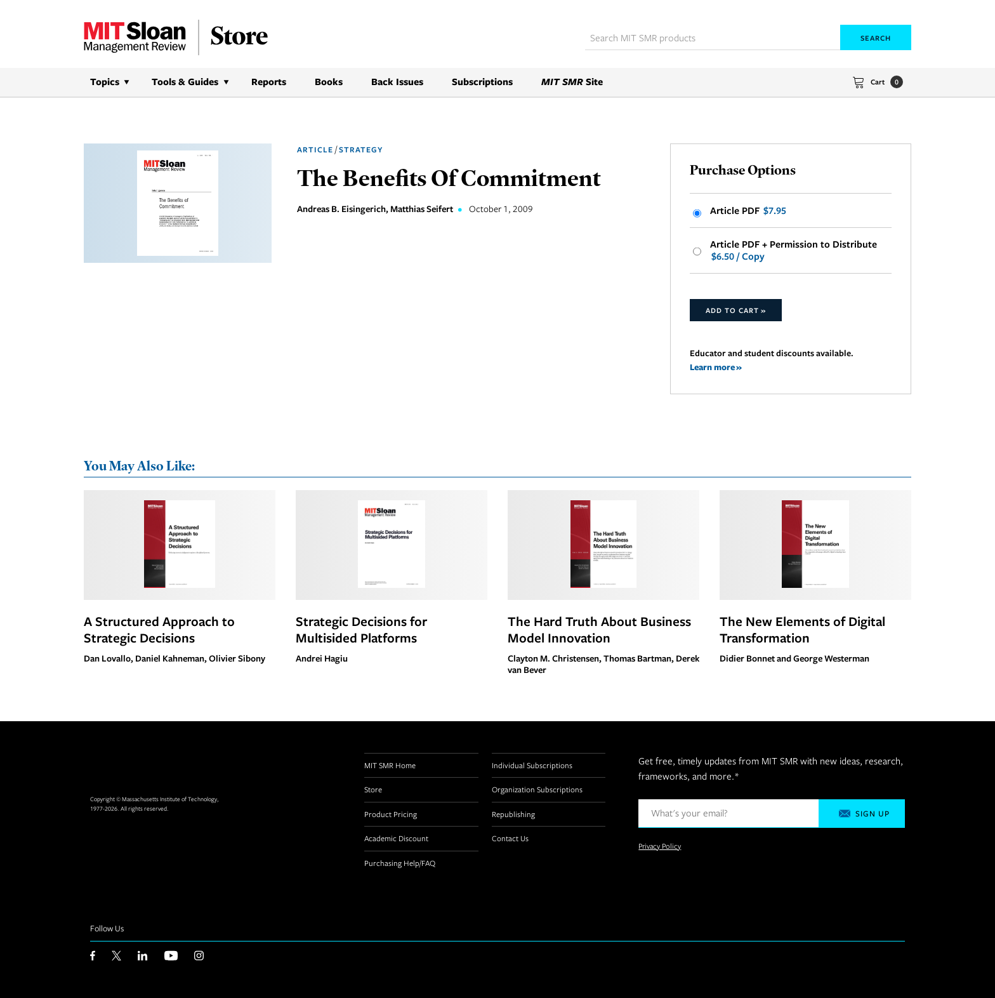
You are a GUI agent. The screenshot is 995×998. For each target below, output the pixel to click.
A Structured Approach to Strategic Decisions (159, 629)
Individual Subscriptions (532, 765)
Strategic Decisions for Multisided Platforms (361, 629)
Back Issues (397, 81)
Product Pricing (390, 814)
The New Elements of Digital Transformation (802, 629)
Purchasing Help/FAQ (399, 863)
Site (572, 81)
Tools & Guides (185, 81)
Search (875, 38)
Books (329, 81)
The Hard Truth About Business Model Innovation (599, 629)
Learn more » (716, 367)
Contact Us (510, 838)
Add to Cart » (736, 310)
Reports (268, 81)
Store (373, 789)
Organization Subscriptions (537, 789)
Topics (104, 81)
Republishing (513, 814)
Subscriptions (482, 81)
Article (315, 149)
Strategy (361, 149)
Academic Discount (396, 838)
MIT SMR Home (390, 765)
